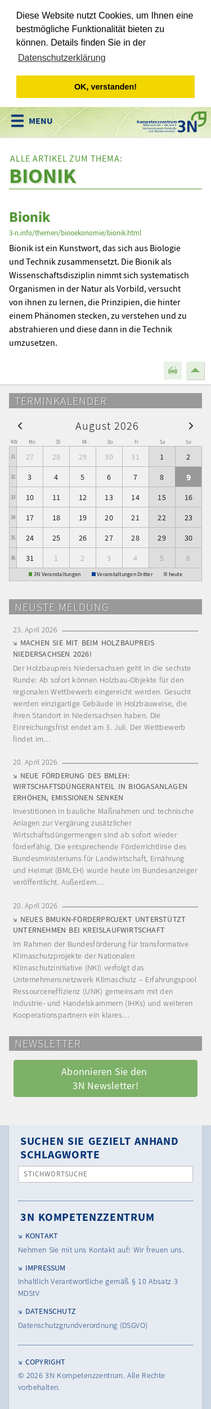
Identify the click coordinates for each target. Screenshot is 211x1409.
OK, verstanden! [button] (105, 86)
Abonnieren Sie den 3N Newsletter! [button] (105, 1077)
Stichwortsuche (56, 1173)
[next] (191, 424)
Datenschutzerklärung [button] (62, 58)
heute (175, 573)
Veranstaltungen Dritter (124, 573)
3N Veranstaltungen (57, 573)
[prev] (20, 424)
